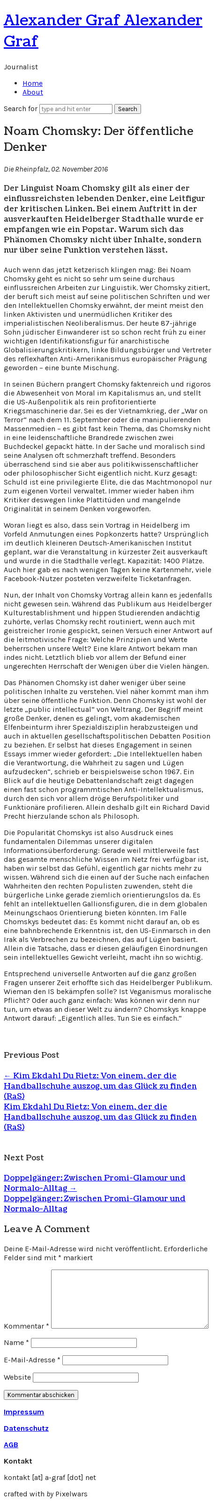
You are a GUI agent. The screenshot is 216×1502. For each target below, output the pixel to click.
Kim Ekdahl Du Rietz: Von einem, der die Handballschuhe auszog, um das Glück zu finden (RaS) (100, 1086)
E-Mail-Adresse (32, 1359)
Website (17, 1377)
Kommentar (26, 1326)
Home (32, 83)
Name (16, 1342)
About (32, 92)
